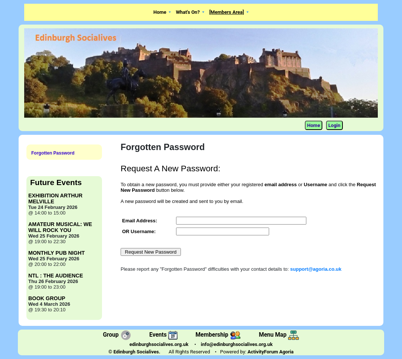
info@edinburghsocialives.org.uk (237, 344)
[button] (162, 12)
